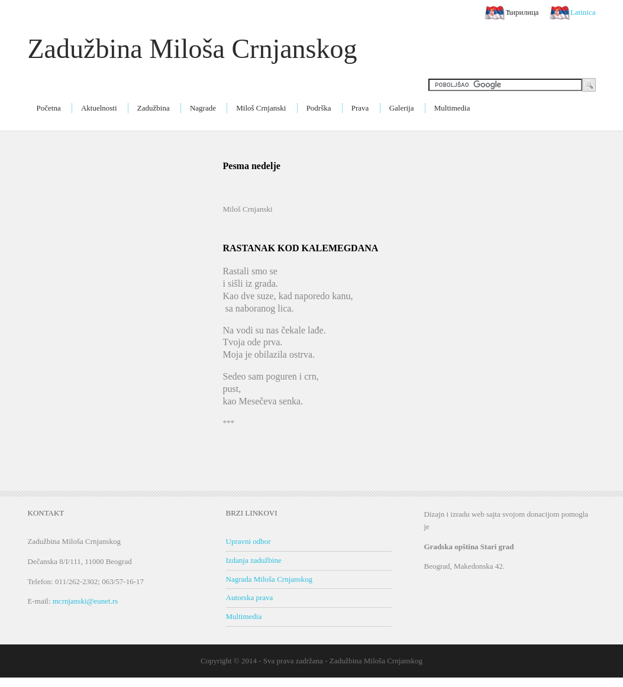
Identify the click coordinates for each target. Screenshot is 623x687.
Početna (49, 107)
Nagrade (203, 107)
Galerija (401, 107)
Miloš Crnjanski (261, 107)
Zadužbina (153, 107)
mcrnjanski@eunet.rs (85, 601)
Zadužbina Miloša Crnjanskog (192, 49)
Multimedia (452, 107)
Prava (360, 107)
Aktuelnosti (99, 107)
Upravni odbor (248, 541)
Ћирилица (511, 13)
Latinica (573, 13)
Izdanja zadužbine (254, 560)
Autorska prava (249, 597)
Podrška (318, 107)
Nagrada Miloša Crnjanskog (269, 579)
